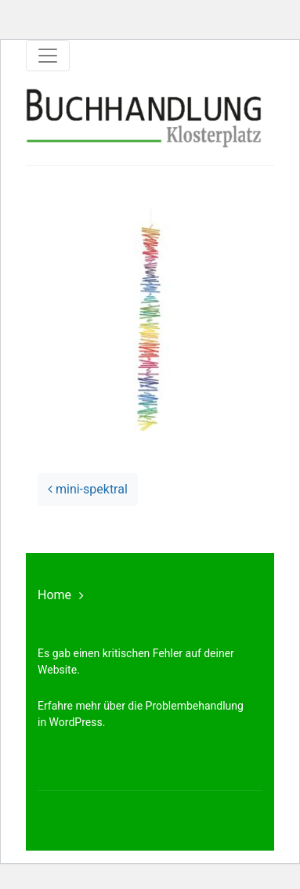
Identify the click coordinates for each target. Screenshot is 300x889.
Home (54, 594)
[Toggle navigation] (48, 55)
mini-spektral (88, 489)
